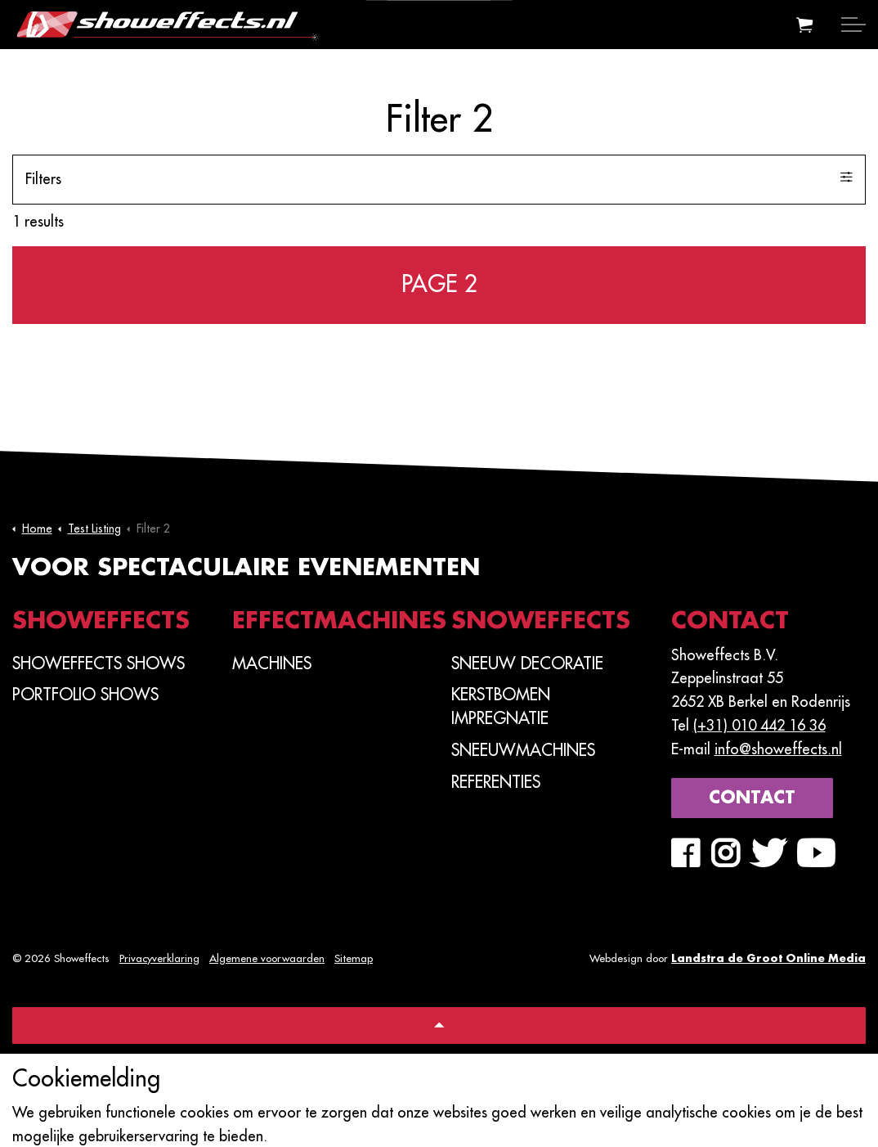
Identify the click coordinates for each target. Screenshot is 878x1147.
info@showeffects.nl (778, 749)
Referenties (495, 782)
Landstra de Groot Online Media (768, 958)
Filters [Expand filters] (439, 178)
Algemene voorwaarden (267, 958)
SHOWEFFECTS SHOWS (98, 663)
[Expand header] (853, 24)
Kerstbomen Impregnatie (500, 706)
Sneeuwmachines (523, 750)
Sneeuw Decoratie (527, 663)
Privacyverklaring (159, 958)
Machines (271, 663)
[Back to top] (439, 1025)
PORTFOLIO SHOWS (85, 694)
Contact (752, 798)
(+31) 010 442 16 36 (759, 725)
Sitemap (353, 958)
